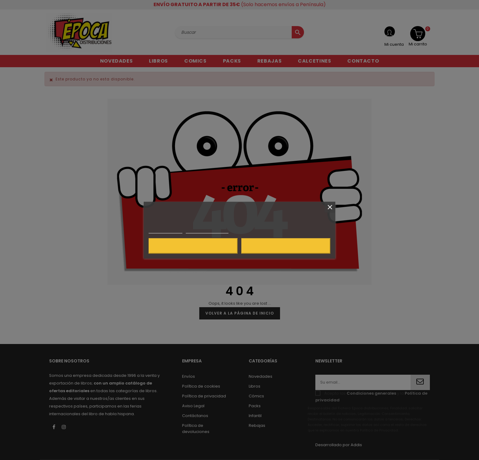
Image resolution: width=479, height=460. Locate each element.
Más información (165, 230)
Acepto (286, 246)
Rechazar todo (193, 246)
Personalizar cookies (207, 230)
